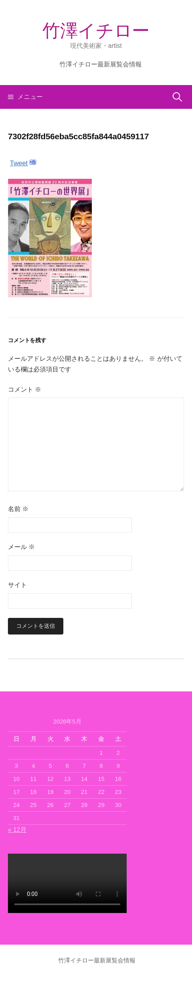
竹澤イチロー (95, 31)
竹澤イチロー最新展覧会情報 (100, 64)
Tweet (19, 163)
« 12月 (17, 829)
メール (21, 547)
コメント (24, 389)
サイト (17, 584)
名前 (18, 509)
